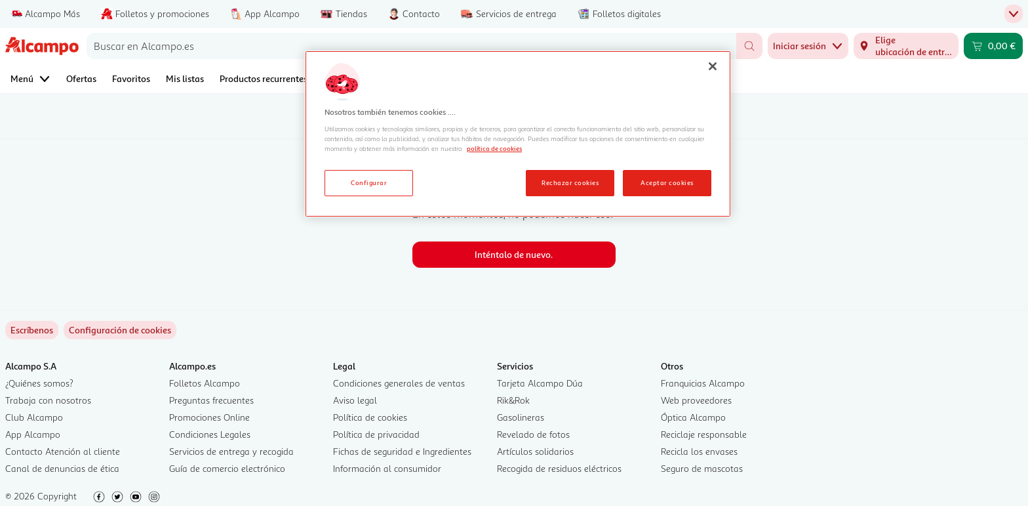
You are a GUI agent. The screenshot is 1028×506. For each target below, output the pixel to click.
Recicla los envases (699, 451)
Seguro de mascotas (702, 468)
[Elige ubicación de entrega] (906, 46)
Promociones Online (209, 417)
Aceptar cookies (667, 182)
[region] (518, 134)
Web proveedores (696, 400)
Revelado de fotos (533, 434)
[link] (120, 330)
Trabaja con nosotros (48, 400)
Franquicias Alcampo (703, 383)
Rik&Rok (513, 400)
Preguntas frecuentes (211, 400)
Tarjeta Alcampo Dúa (540, 383)
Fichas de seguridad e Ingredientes (402, 451)
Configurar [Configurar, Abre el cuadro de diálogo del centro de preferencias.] (369, 182)
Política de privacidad (376, 434)
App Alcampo (32, 434)
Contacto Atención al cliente (62, 451)
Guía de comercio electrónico (227, 468)
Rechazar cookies (570, 182)
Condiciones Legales (209, 434)
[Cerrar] (712, 66)
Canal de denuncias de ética (62, 468)
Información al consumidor (387, 468)
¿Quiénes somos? (39, 383)
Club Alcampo (34, 417)
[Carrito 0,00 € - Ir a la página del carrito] (993, 46)
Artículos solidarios (535, 451)
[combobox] (411, 46)
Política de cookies (370, 417)
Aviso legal (355, 400)
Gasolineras (520, 417)
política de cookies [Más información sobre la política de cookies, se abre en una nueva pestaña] (494, 148)
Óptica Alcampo (693, 417)
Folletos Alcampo (204, 383)
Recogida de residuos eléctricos (559, 468)
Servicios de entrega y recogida (231, 451)
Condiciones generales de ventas (399, 383)
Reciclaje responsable (704, 434)
